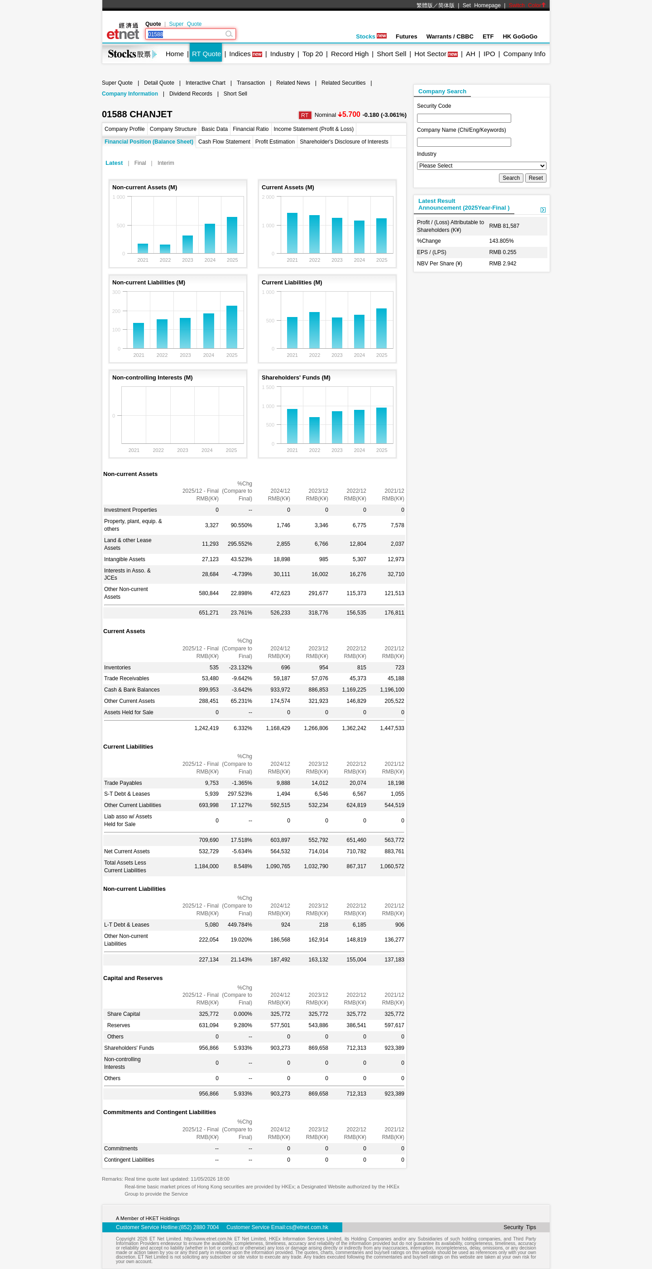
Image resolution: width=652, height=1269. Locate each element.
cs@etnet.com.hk (307, 1227)
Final (140, 163)
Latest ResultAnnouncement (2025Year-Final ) (464, 204)
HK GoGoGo (520, 36)
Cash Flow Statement (224, 142)
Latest (114, 162)
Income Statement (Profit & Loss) (314, 129)
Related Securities (343, 83)
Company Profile (125, 129)
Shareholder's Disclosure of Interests (344, 142)
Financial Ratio (250, 129)
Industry (282, 54)
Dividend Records (190, 94)
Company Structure (173, 129)
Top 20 (312, 54)
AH (470, 54)
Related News (293, 83)
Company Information (130, 94)
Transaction (251, 83)
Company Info (524, 54)
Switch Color (527, 5)
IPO (489, 54)
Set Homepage (482, 5)
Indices (240, 54)
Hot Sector (430, 54)
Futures (406, 36)
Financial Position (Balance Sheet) (149, 142)
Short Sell (391, 54)
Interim (166, 163)
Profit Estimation (275, 142)
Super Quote (185, 24)
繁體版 (425, 5)
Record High (350, 54)
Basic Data (214, 129)
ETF (488, 36)
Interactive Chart (205, 83)
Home (175, 54)
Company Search (442, 91)
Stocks (371, 36)
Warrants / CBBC (450, 36)
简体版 (446, 5)
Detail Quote (159, 83)
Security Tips (519, 1227)
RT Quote (206, 54)
